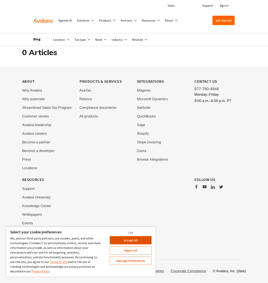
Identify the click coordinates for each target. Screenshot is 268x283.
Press (26, 159)
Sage (141, 125)
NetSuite (144, 108)
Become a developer (38, 151)
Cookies (157, 271)
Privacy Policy (40, 271)
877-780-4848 (206, 89)
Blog (36, 39)
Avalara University (36, 197)
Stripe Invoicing (149, 142)
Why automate (33, 99)
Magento (144, 90)
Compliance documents (98, 108)
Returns (86, 99)
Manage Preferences (130, 261)
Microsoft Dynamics (152, 99)
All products (89, 116)
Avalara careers (34, 134)
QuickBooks (146, 116)
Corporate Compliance (188, 271)
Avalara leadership (36, 125)
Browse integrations (152, 159)
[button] (85, 20)
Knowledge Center (36, 206)
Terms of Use (58, 262)
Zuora (141, 151)
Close (130, 232)
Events (27, 223)
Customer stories (35, 116)
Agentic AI (65, 20)
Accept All (131, 240)
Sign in (224, 5)
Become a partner (36, 142)
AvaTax (85, 90)
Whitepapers (32, 215)
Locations (29, 168)
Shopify (143, 134)
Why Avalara (32, 90)
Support (207, 5)
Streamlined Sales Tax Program (47, 108)
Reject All (130, 250)
